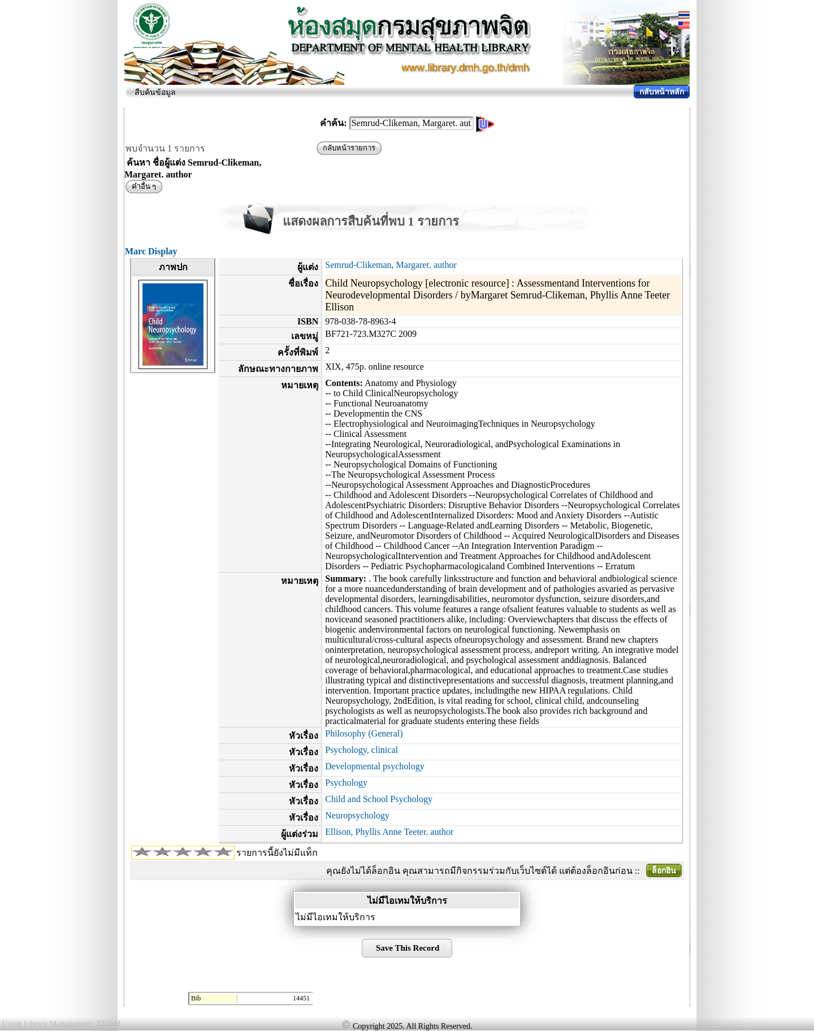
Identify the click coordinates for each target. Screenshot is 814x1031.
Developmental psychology (375, 766)
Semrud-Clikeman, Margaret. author (391, 265)
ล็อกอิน (664, 871)
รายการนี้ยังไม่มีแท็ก (277, 852)
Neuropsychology (357, 815)
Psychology (346, 782)
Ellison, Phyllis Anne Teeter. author (389, 832)
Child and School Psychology (378, 799)
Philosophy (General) (363, 733)
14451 (301, 998)
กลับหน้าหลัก (661, 92)
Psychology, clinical (361, 750)
